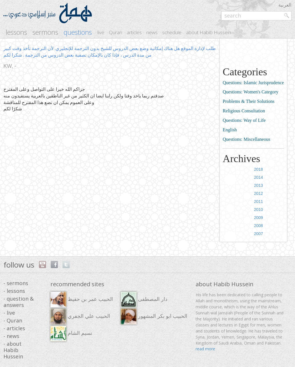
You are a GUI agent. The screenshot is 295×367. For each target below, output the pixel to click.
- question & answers (18, 301)
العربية (285, 4)
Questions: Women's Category (250, 91)
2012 (258, 193)
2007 (258, 233)
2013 (258, 185)
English (230, 129)
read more (205, 348)
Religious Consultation (244, 110)
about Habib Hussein (208, 32)
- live (9, 312)
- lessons (14, 290)
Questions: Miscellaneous (246, 139)
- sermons (15, 283)
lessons (16, 32)
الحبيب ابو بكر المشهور (154, 316)
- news (11, 336)
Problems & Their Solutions (249, 101)
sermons (45, 32)
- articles (14, 328)
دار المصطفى (144, 300)
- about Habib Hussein (13, 350)
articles (134, 32)
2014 (258, 177)
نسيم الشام (71, 333)
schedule (171, 32)
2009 (258, 217)
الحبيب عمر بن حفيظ (81, 300)
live (100, 32)
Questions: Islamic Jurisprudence (253, 82)
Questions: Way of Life (244, 120)
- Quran (12, 320)
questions (78, 32)
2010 (258, 209)
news (152, 32)
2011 (258, 201)
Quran (115, 32)
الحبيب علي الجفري (80, 316)
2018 (258, 169)
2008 (258, 225)
